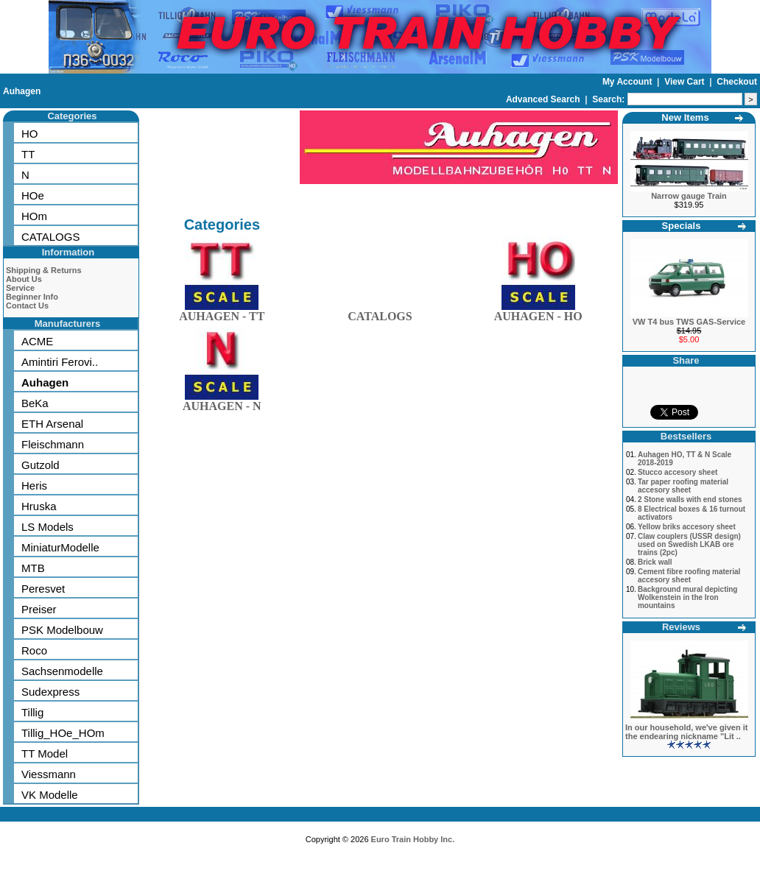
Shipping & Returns (44, 270)
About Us (24, 279)
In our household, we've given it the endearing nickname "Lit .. (686, 732)
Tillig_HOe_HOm (63, 733)
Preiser (39, 609)
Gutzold (40, 465)
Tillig (32, 712)
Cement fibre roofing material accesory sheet (689, 576)
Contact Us (27, 305)
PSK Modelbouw (62, 630)
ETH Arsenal (52, 423)
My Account (628, 82)
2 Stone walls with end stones (690, 499)
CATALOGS (50, 236)
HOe (32, 195)
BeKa (35, 403)
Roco (34, 650)
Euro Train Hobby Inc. (413, 839)
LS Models (47, 526)
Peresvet (43, 588)
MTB (33, 568)
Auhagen (22, 91)
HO (29, 133)
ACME (37, 341)
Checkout (737, 82)
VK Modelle (49, 794)
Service (20, 287)
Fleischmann (52, 444)
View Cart (685, 82)
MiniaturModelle (60, 547)
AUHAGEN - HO (538, 313)
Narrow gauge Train (689, 195)
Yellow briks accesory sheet (687, 527)
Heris (34, 485)
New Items (684, 117)
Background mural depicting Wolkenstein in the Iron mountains (688, 597)
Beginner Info (32, 296)
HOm (34, 216)
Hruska (39, 506)
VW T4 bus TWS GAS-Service (689, 321)
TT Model (44, 753)
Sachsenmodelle (62, 671)
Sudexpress (50, 691)
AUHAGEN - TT (221, 313)
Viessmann (48, 774)
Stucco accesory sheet (677, 472)
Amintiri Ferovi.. (59, 362)
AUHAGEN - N (222, 403)
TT (28, 154)
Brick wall (655, 562)
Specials (681, 225)
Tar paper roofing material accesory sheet (683, 486)
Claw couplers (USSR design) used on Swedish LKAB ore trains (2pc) (689, 544)
